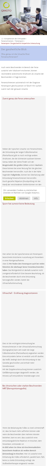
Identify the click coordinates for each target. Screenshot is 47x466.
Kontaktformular (9, 403)
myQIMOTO (13, 409)
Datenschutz (18, 452)
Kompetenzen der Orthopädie (14, 39)
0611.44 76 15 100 (13, 406)
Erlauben (9, 198)
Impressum (7, 452)
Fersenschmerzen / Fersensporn (12, 41)
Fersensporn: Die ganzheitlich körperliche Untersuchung (20, 43)
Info (36, 198)
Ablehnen (23, 198)
